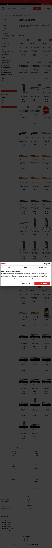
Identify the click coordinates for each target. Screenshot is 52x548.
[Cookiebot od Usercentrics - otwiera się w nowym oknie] (45, 264)
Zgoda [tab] (9, 267)
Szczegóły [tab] (26, 267)
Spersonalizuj (26, 283)
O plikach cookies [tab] (43, 267)
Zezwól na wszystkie (42, 283)
